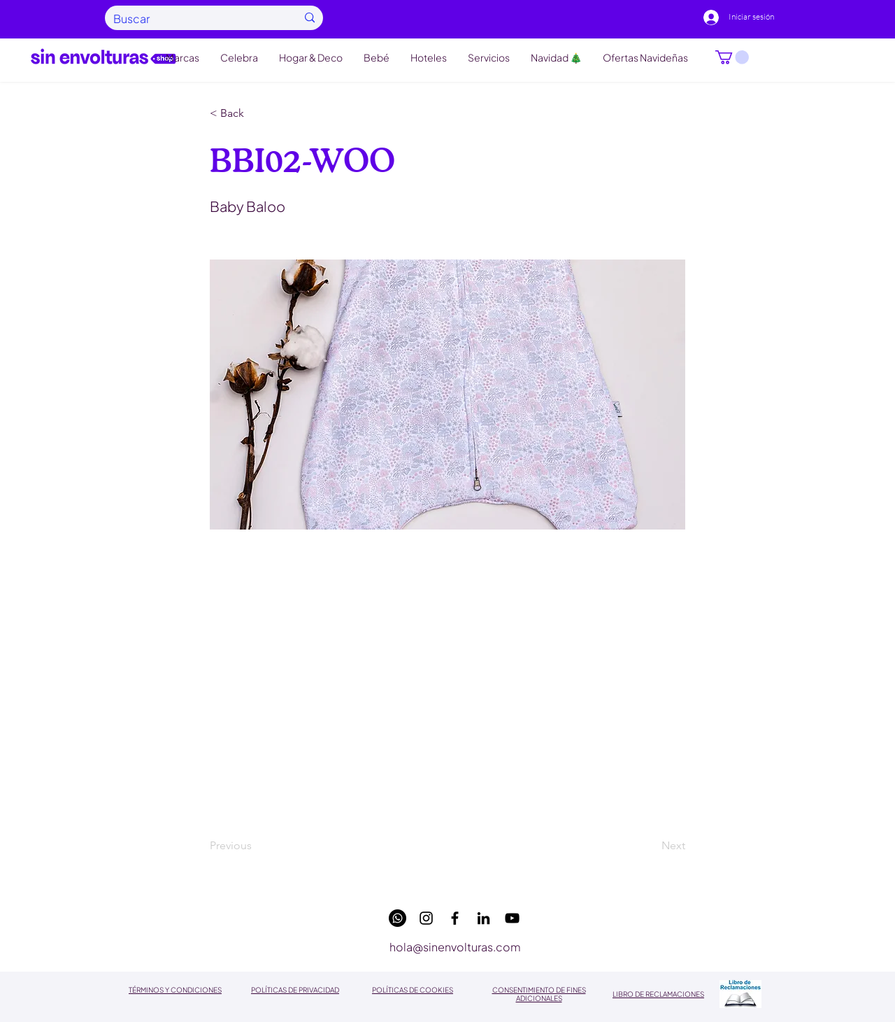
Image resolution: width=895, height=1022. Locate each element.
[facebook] (455, 918)
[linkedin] (483, 918)
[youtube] (512, 918)
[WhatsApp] (397, 918)
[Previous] (256, 846)
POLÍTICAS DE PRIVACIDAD (295, 990)
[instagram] (426, 918)
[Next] (650, 846)
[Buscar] (194, 18)
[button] (732, 57)
